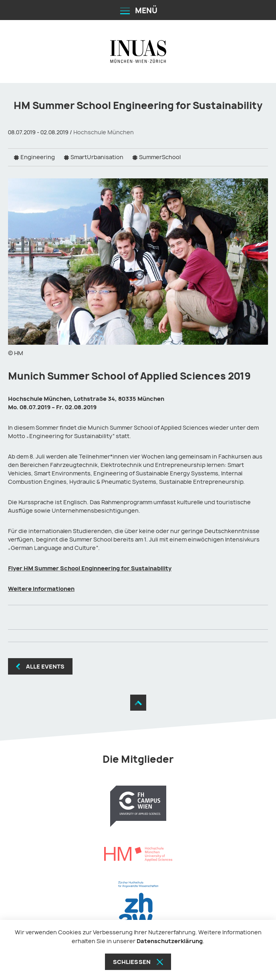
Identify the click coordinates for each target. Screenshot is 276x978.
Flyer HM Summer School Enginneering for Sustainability (89, 568)
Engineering (37, 157)
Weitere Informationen (41, 588)
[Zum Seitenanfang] (138, 703)
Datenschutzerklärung (170, 941)
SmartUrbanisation (97, 157)
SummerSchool (160, 157)
